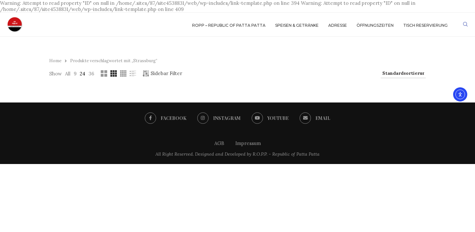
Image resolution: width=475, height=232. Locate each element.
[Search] (465, 25)
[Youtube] (270, 118)
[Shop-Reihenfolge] (403, 73)
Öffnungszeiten (375, 25)
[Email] (315, 118)
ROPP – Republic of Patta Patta (228, 25)
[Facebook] (165, 118)
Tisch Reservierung (425, 25)
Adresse (337, 25)
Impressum (248, 143)
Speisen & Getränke (297, 25)
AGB (219, 143)
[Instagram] (219, 118)
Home (55, 60)
